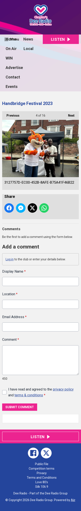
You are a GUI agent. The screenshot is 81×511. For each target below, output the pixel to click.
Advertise (14, 67)
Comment (10, 340)
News (28, 39)
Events (11, 86)
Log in (10, 259)
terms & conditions (28, 395)
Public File (41, 464)
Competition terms (41, 468)
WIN (9, 58)
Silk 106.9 (41, 486)
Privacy (42, 473)
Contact (13, 77)
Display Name (14, 271)
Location (9, 294)
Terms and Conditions (42, 477)
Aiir (73, 500)
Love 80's (41, 482)
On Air (11, 48)
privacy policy (63, 389)
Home (11, 39)
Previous (10, 114)
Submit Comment (19, 407)
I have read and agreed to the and (41, 392)
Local (28, 48)
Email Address (14, 317)
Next (69, 114)
